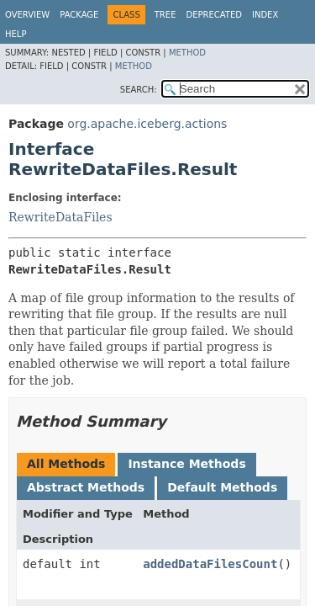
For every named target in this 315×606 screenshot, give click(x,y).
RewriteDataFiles (60, 217)
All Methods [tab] (66, 463)
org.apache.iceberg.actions (147, 123)
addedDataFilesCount (210, 564)
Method (187, 52)
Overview (27, 14)
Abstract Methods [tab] (85, 487)
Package (79, 14)
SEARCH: (138, 89)
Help (15, 34)
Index (265, 14)
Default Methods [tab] (222, 487)
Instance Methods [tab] (186, 463)
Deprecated (214, 14)
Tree (165, 14)
